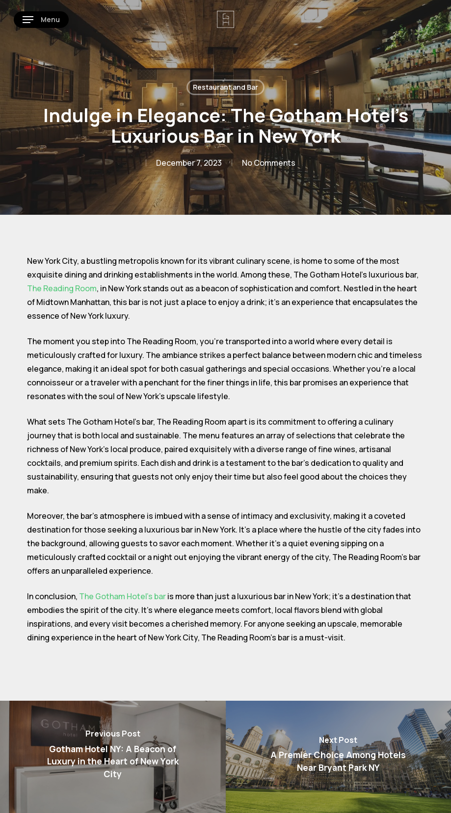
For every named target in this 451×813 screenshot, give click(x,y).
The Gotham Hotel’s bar (122, 596)
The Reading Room (62, 288)
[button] (41, 20)
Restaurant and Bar (225, 87)
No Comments (268, 162)
